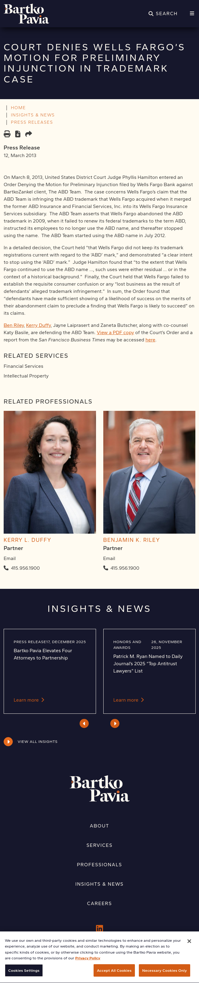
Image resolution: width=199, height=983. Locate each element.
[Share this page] (28, 135)
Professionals (99, 864)
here (150, 340)
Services (100, 845)
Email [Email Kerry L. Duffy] (10, 558)
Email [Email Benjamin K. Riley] (109, 558)
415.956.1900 (25, 568)
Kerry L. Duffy (27, 540)
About (99, 826)
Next (115, 723)
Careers (99, 903)
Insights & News (99, 884)
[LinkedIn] (99, 929)
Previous (84, 723)
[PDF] (17, 135)
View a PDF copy (115, 332)
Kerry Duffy (38, 325)
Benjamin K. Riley (131, 540)
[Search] (163, 13)
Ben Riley (14, 325)
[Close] (189, 947)
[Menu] (192, 13)
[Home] (26, 14)
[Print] (7, 135)
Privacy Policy (87, 964)
